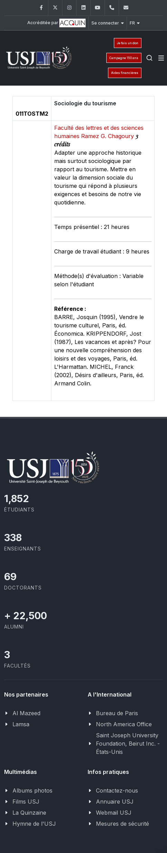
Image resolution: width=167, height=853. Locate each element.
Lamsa (20, 724)
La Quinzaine (29, 812)
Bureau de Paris (117, 713)
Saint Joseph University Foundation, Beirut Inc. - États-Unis (128, 743)
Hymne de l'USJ (34, 823)
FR (135, 23)
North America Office (124, 724)
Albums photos (32, 790)
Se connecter (107, 23)
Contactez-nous (117, 790)
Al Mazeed (26, 713)
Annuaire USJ (115, 801)
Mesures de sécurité (122, 823)
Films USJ (25, 801)
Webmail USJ (113, 812)
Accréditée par (56, 23)
